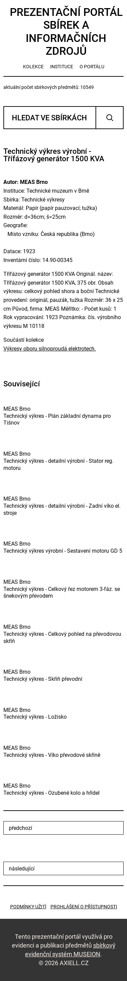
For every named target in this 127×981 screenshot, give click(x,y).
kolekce (33, 66)
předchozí (20, 828)
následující (22, 868)
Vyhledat (110, 117)
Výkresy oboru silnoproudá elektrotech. (49, 348)
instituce (61, 66)
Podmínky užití (28, 906)
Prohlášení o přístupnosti (83, 906)
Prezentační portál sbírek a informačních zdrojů (66, 31)
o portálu (92, 66)
